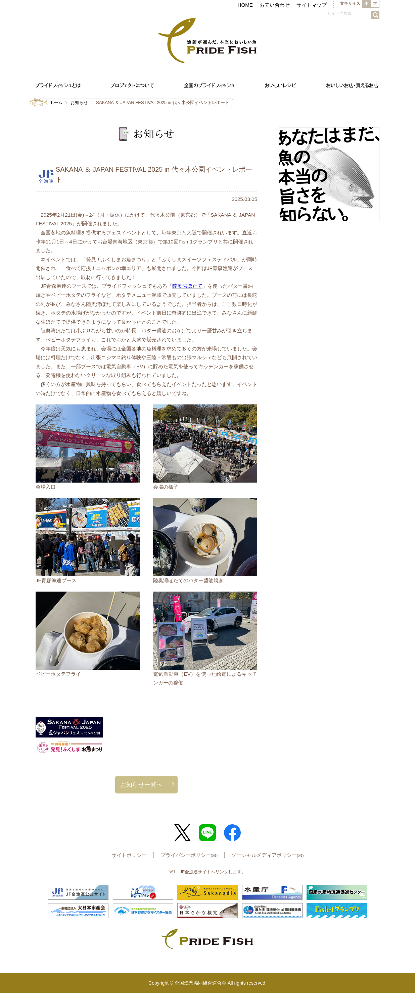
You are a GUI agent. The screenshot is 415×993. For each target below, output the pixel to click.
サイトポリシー (129, 855)
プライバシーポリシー (189, 855)
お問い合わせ (275, 5)
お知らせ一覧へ (141, 784)
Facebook (232, 832)
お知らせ (79, 102)
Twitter (182, 832)
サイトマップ (311, 5)
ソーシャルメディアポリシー (267, 855)
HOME (245, 5)
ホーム (55, 102)
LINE (207, 832)
